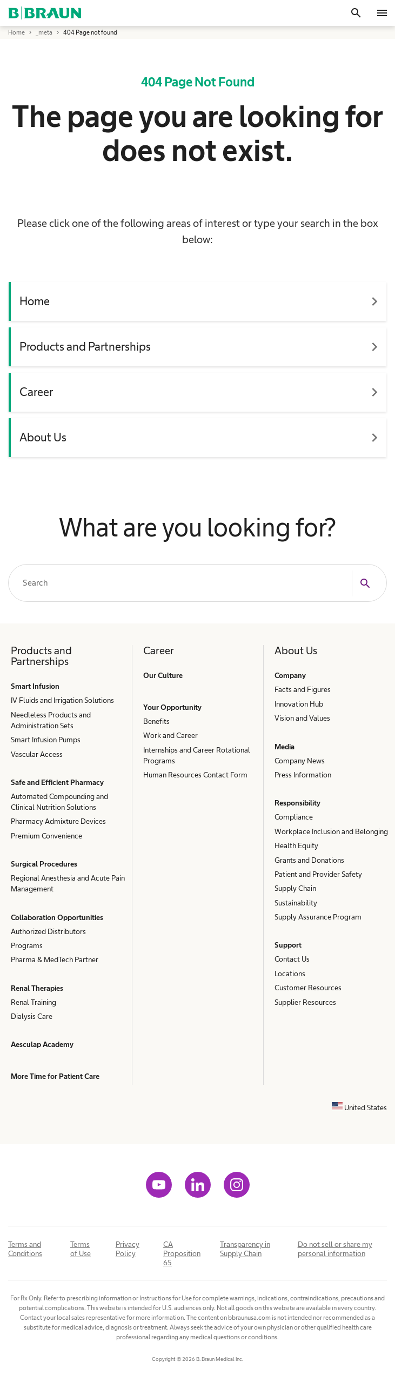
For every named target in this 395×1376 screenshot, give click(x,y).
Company (290, 675)
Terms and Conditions (25, 1249)
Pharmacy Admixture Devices (58, 821)
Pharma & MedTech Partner (54, 959)
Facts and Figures (303, 689)
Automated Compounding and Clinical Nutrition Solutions (59, 801)
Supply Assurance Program (318, 916)
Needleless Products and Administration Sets (51, 720)
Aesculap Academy (42, 1044)
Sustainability (296, 902)
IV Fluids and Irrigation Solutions (62, 700)
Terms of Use (80, 1249)
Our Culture (163, 675)
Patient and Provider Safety (318, 874)
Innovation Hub (299, 704)
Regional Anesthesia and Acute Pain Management (68, 883)
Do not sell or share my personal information (335, 1249)
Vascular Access (37, 754)
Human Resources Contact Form (195, 774)
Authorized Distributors (48, 931)
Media (284, 746)
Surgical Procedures (44, 864)
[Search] (356, 12)
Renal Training (33, 1002)
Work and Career (170, 735)
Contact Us (292, 959)
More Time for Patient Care (55, 1076)
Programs (27, 945)
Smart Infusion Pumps (46, 739)
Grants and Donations (309, 860)
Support (288, 945)
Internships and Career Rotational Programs (196, 755)
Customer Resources (308, 987)
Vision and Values (302, 718)
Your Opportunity (172, 707)
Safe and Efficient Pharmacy (57, 782)
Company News (300, 760)
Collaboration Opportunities (57, 917)
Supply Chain (295, 888)
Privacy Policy (127, 1249)
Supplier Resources (305, 1002)
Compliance (294, 817)
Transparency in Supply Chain (245, 1249)
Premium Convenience (46, 835)
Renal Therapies (37, 988)
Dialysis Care (31, 1016)
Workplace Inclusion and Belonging (331, 831)
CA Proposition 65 (181, 1253)
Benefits (156, 721)
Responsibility (297, 802)
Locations (290, 973)
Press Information (303, 774)
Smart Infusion (35, 686)
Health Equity (296, 845)
